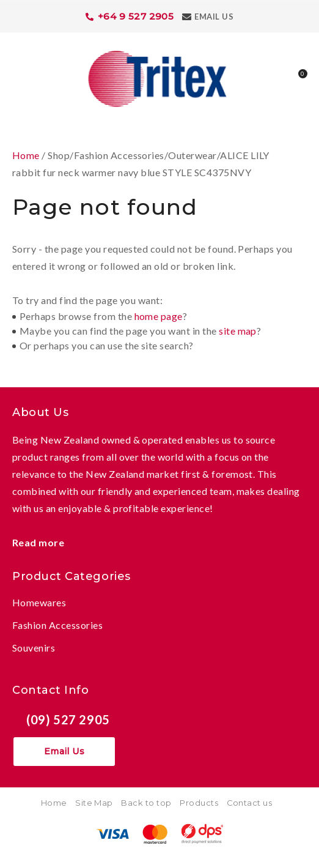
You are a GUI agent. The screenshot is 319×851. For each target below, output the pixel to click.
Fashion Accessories (57, 625)
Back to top (146, 803)
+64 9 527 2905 (136, 16)
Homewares (39, 602)
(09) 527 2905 (68, 719)
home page (158, 316)
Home (26, 155)
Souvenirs (33, 647)
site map (238, 330)
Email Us (213, 16)
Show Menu (19, 77)
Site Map (94, 803)
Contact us (250, 803)
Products (199, 803)
